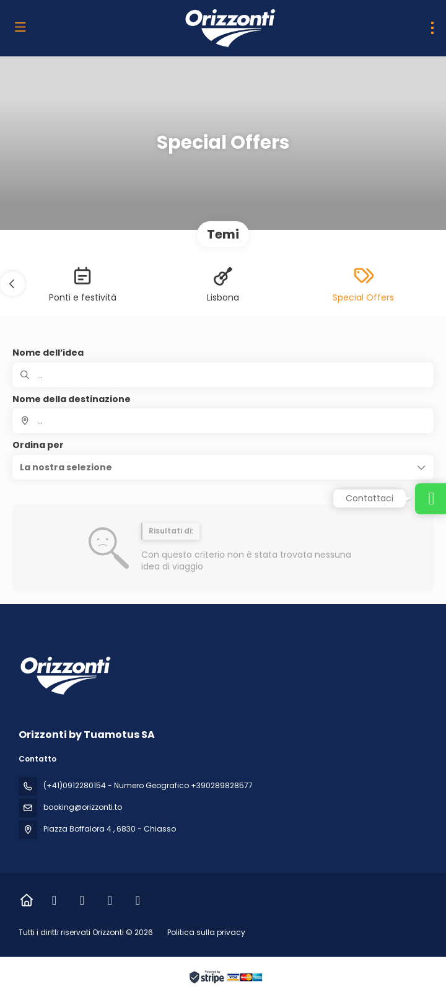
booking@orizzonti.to (82, 807)
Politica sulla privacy (206, 932)
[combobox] (223, 420)
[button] (12, 283)
